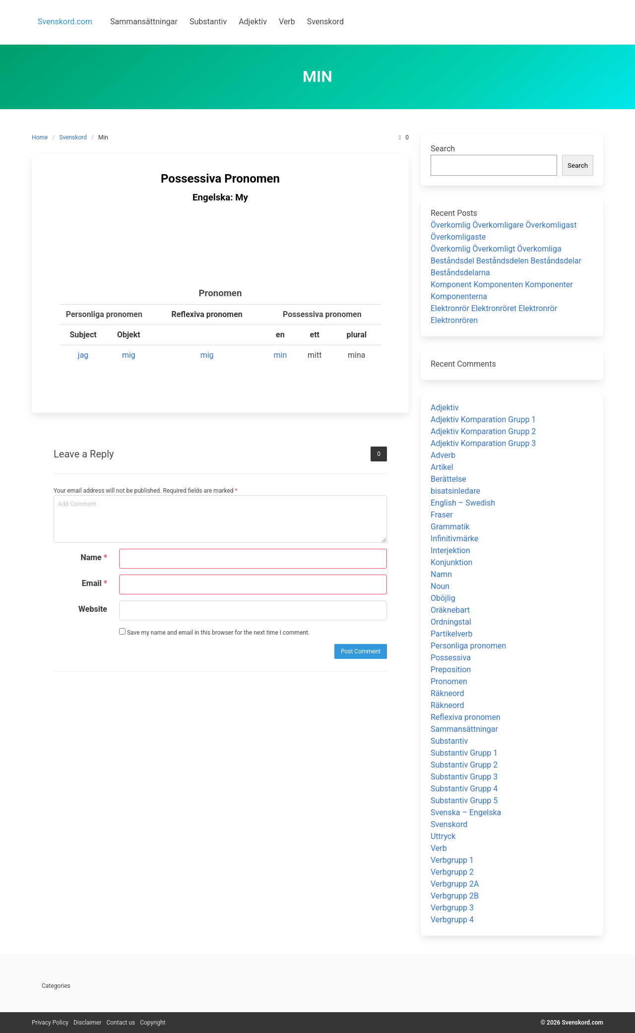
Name (93, 557)
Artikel (442, 467)
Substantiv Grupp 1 (464, 753)
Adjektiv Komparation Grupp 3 (483, 443)
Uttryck (443, 836)
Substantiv (449, 741)
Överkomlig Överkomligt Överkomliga (496, 249)
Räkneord (447, 693)
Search (443, 148)
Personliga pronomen (468, 645)
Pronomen (449, 681)
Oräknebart (450, 610)
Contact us (120, 1022)
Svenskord (73, 137)
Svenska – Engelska (466, 812)
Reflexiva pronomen (466, 717)
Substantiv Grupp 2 (464, 765)
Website (92, 609)
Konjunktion (451, 562)
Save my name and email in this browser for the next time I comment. (214, 632)
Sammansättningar (464, 729)
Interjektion (450, 550)
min (280, 355)
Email (94, 583)
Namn (441, 574)
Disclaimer (87, 1022)
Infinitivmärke (454, 538)
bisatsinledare (455, 491)
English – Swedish (463, 503)
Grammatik (450, 526)
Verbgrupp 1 (452, 860)
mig (128, 355)
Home (40, 137)
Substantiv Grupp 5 (464, 800)
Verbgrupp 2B (455, 896)
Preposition (451, 669)
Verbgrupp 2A (455, 884)
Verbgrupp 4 (452, 919)
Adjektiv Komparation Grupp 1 (483, 419)
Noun (440, 586)
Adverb (443, 455)
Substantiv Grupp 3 (464, 776)
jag (83, 355)
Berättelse (448, 479)
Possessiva (451, 657)
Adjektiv (445, 407)
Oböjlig (443, 598)
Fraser (442, 514)
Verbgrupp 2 (452, 872)
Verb (439, 848)
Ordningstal (451, 622)
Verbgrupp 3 (452, 907)
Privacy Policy (50, 1022)
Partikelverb (452, 634)
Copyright (152, 1022)
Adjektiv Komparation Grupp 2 (483, 431)
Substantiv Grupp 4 (464, 788)
